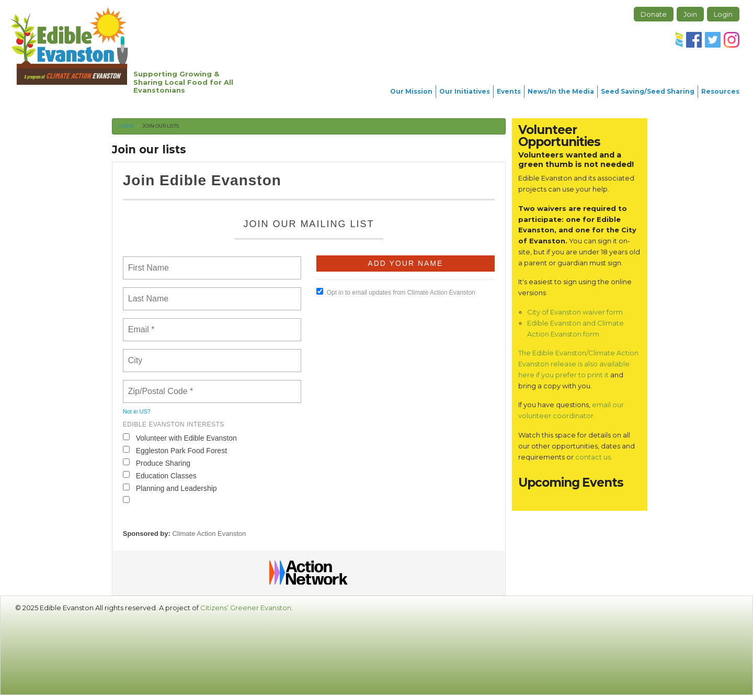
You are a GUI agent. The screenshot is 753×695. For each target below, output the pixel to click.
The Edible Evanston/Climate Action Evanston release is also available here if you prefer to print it (578, 363)
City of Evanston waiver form (575, 312)
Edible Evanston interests (173, 424)
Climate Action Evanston (209, 533)
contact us (593, 457)
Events (509, 91)
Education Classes (160, 475)
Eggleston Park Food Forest (175, 450)
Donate (654, 14)
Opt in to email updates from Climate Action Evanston (395, 292)
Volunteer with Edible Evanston (180, 437)
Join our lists (160, 126)
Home (126, 126)
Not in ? (137, 411)
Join (690, 14)
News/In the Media (561, 91)
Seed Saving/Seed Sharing (647, 91)
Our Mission (411, 91)
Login (723, 14)
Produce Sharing (156, 462)
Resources (720, 91)
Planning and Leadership (170, 488)
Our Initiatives (464, 91)
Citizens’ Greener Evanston (245, 607)
